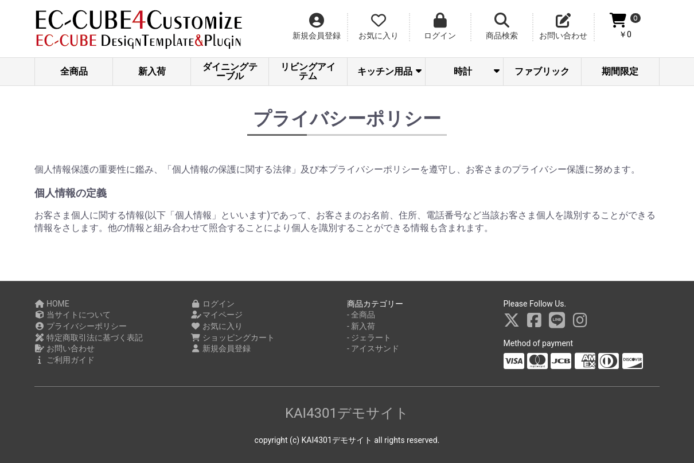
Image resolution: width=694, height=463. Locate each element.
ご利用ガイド (64, 359)
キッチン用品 (389, 71)
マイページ (217, 314)
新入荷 (152, 71)
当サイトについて (72, 314)
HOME (51, 303)
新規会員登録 (221, 348)
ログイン (213, 303)
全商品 (74, 71)
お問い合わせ (64, 348)
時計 (477, 71)
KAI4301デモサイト (347, 413)
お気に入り (217, 326)
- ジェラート (369, 337)
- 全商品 (361, 314)
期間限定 (620, 71)
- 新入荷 (361, 326)
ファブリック (542, 71)
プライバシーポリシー (80, 326)
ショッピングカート (233, 337)
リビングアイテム (308, 71)
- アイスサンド (373, 348)
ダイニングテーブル (230, 71)
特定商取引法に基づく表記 (88, 337)
